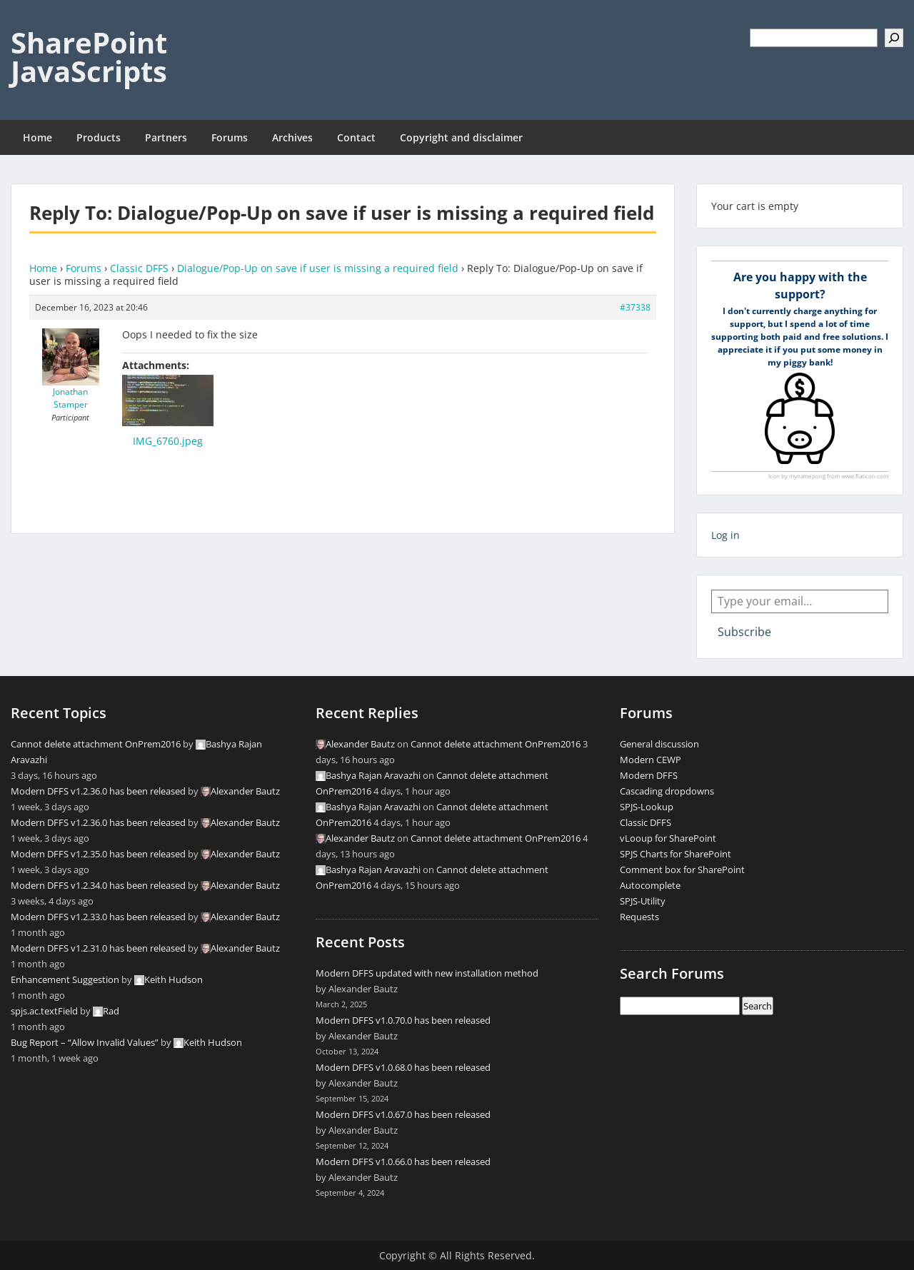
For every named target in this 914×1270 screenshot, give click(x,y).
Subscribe (744, 632)
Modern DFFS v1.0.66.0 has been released (403, 1161)
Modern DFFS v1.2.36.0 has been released (98, 791)
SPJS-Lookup (646, 806)
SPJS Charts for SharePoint (675, 853)
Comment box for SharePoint (682, 869)
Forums (229, 137)
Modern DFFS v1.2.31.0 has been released (98, 948)
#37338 (635, 307)
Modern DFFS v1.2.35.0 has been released (98, 853)
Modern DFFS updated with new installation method (427, 973)
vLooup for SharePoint (668, 838)
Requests (639, 916)
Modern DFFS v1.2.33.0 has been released (98, 916)
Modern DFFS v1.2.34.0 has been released (98, 885)
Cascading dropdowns (667, 791)
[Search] (894, 38)
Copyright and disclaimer (461, 137)
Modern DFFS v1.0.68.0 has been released (403, 1067)
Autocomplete (650, 885)
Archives (292, 137)
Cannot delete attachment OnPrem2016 (96, 743)
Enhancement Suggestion (65, 979)
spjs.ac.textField (44, 1010)
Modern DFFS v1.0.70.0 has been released (403, 1020)
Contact (356, 137)
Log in (725, 535)
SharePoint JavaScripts (89, 57)
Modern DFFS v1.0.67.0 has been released (403, 1114)
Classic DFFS (139, 268)
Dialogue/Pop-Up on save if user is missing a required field (317, 268)
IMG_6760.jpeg (168, 441)
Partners (166, 137)
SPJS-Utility (643, 900)
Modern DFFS (649, 775)
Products (98, 137)
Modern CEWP (650, 759)
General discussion (659, 743)
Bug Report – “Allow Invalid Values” (85, 1042)
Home (37, 137)
